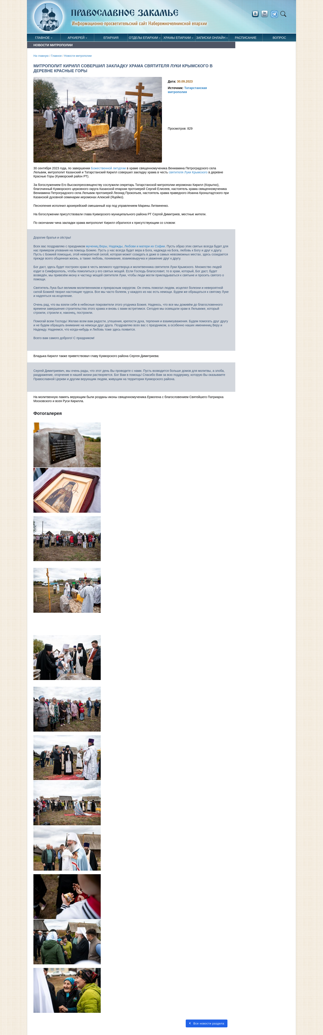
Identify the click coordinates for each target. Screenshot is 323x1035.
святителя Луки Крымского (188, 172)
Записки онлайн (210, 37)
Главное (42, 37)
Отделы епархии (143, 37)
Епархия (110, 37)
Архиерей (76, 37)
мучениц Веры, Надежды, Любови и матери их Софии (125, 246)
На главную (41, 55)
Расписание (245, 37)
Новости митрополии (78, 55)
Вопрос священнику (279, 38)
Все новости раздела (206, 1023)
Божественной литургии (108, 168)
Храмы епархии (177, 37)
